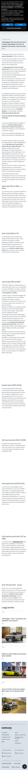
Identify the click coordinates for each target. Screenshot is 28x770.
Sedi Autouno (5, 735)
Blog (3, 742)
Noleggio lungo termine (19, 737)
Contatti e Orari (6, 737)
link (16, 598)
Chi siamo (4, 732)
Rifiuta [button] (7, 24)
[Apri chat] (24, 766)
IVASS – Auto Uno (16, 767)
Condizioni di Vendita (7, 763)
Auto (16, 732)
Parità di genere (5, 767)
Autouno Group (6, 750)
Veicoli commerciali (20, 735)
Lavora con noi (6, 739)
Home (3, 724)
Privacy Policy (17, 763)
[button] (26, 2)
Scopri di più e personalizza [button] (14, 28)
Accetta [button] (20, 24)
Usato (16, 741)
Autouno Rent (19, 750)
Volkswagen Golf (18, 542)
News (6, 724)
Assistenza (18, 743)
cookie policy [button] (4, 9)
